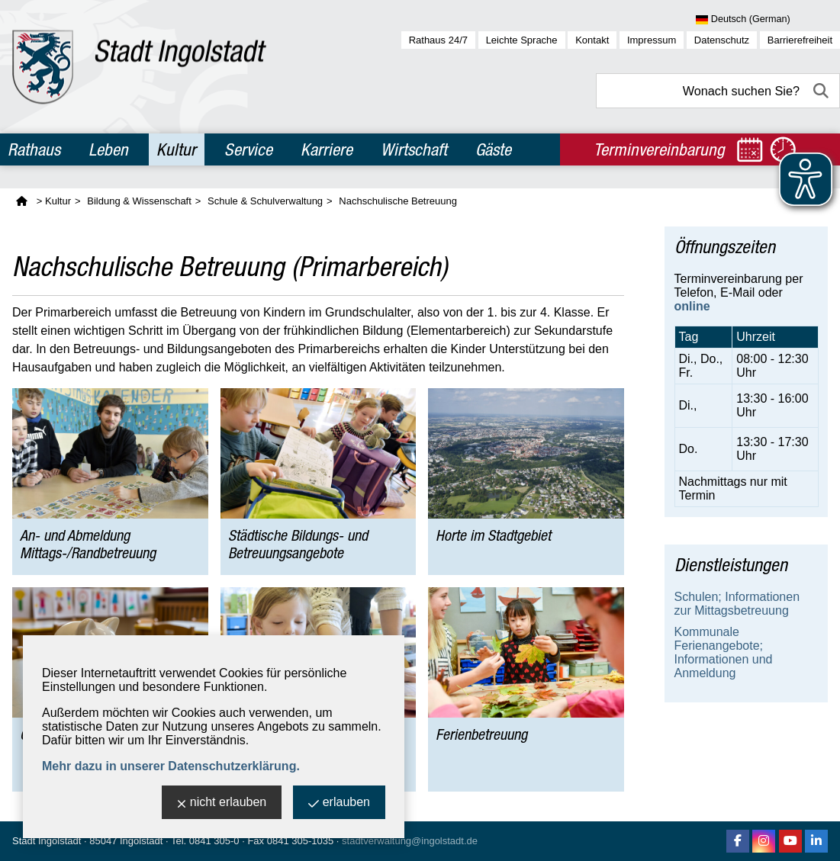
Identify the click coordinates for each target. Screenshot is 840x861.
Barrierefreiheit (800, 40)
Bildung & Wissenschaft (139, 201)
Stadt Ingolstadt (46, 841)
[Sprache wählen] (768, 19)
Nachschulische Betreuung (398, 201)
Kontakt (592, 40)
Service (248, 149)
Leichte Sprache (522, 40)
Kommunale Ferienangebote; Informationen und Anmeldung (723, 652)
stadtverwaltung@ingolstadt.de (410, 841)
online (692, 306)
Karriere (326, 149)
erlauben (339, 803)
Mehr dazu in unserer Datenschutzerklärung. (171, 766)
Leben (108, 149)
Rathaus (34, 149)
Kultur (176, 149)
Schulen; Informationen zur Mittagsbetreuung (737, 603)
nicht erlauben (222, 803)
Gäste (493, 149)
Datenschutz (721, 40)
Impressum (651, 40)
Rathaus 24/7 (438, 40)
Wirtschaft (414, 149)
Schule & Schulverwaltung (265, 201)
